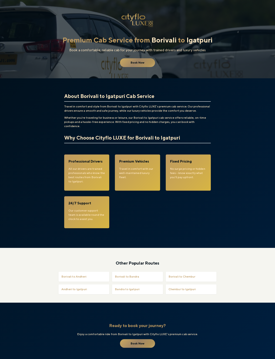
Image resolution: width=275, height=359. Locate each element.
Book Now (137, 62)
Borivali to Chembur (182, 276)
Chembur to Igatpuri (182, 289)
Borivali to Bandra (127, 276)
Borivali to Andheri (73, 276)
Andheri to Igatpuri (74, 289)
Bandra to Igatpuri (127, 289)
